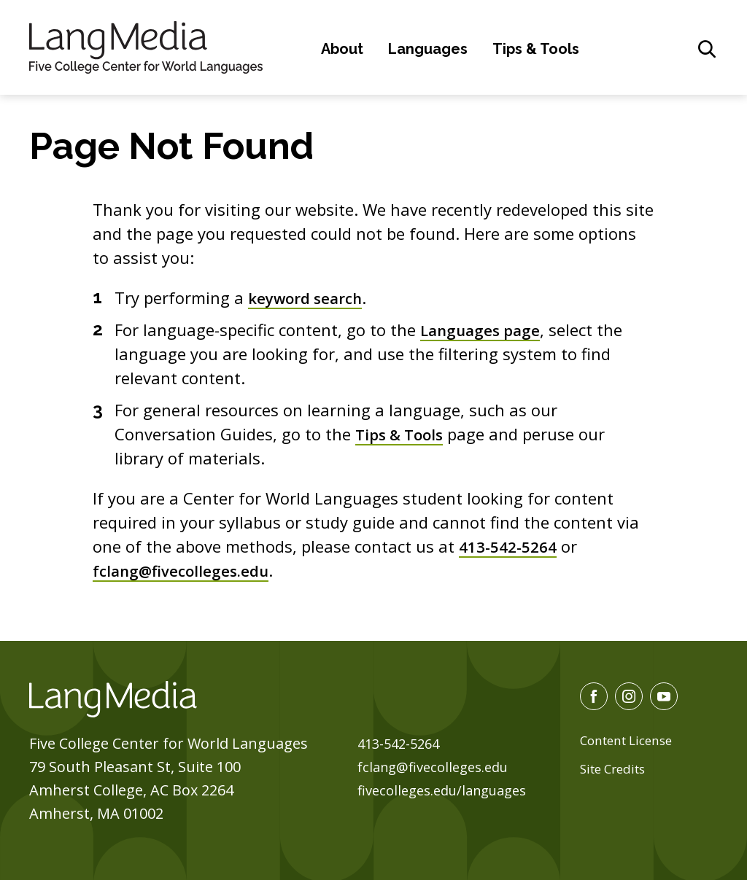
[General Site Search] (707, 49)
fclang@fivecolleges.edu (186, 570)
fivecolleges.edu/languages (450, 790)
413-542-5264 (512, 546)
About (342, 49)
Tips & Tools (535, 49)
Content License (630, 740)
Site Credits (616, 768)
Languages (428, 49)
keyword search (310, 297)
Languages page (484, 329)
